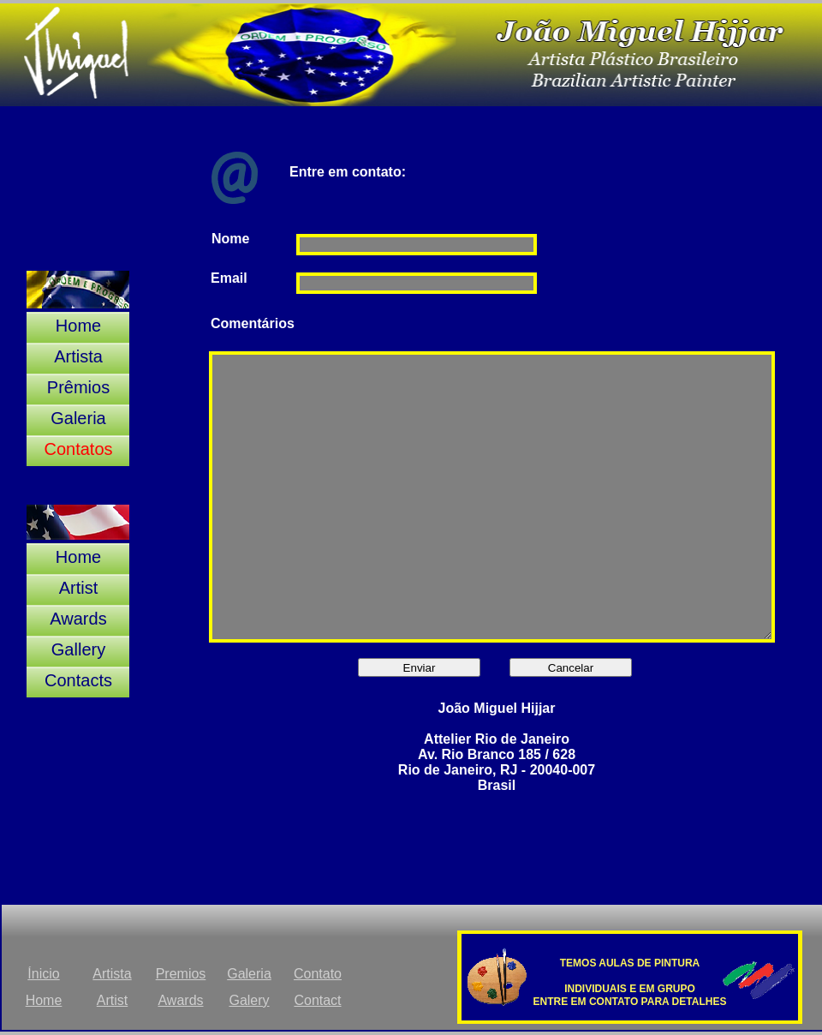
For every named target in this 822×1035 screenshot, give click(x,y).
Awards (180, 1000)
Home (44, 1000)
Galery (249, 1000)
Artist (112, 1000)
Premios (181, 973)
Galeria (249, 973)
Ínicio (43, 973)
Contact (317, 1000)
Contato (318, 973)
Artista (111, 973)
